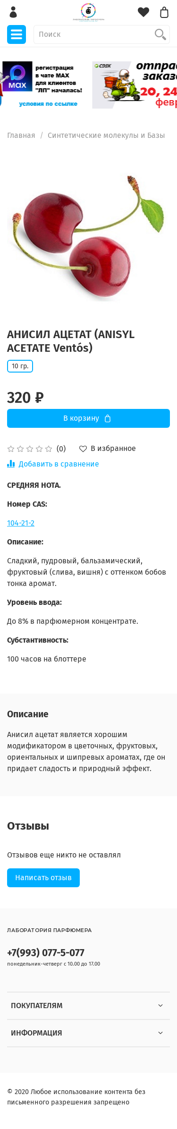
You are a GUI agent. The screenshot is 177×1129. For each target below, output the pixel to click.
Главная (21, 135)
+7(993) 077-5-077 (45, 953)
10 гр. (20, 366)
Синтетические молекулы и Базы (106, 135)
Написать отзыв (43, 877)
